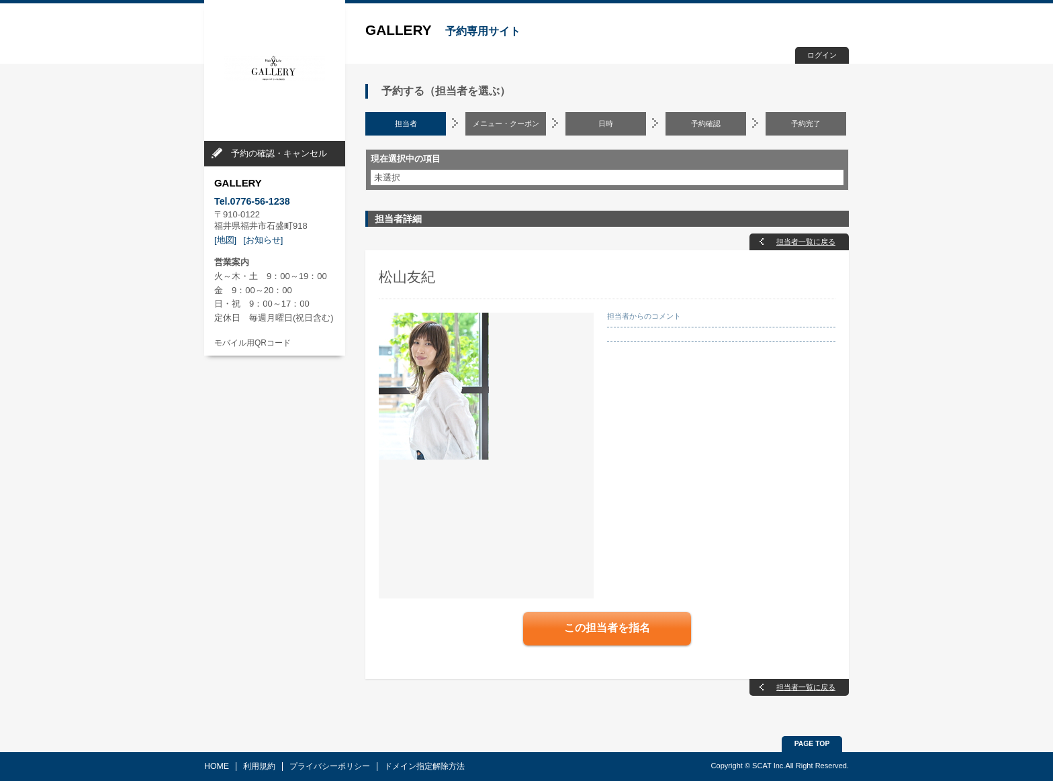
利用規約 (259, 766)
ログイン (822, 55)
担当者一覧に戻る (805, 242)
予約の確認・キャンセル (279, 153)
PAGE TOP (812, 743)
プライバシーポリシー (329, 766)
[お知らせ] (263, 240)
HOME (216, 766)
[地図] (225, 240)
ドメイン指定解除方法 (424, 766)
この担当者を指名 (607, 627)
